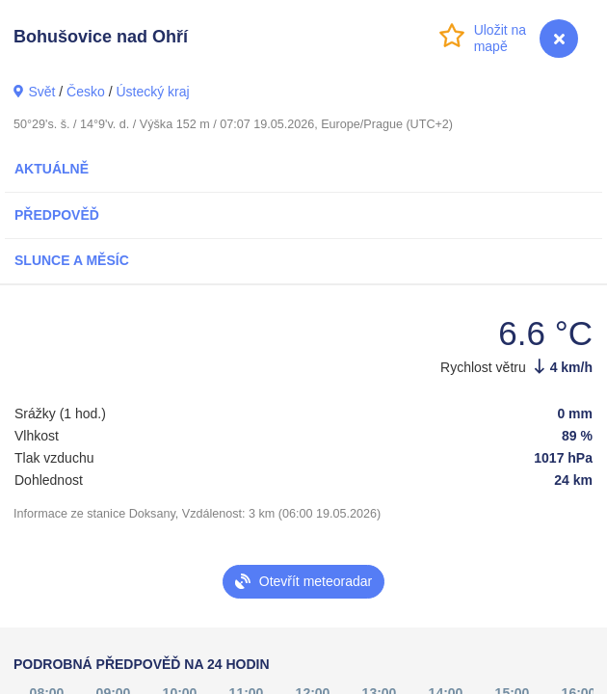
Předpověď (56, 215)
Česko (85, 91)
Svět (41, 91)
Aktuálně (51, 168)
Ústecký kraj (152, 91)
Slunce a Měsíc (71, 260)
